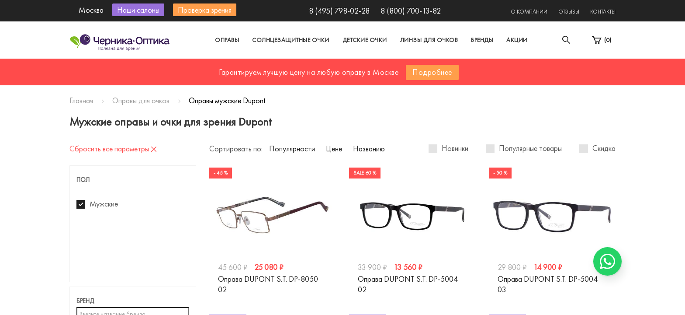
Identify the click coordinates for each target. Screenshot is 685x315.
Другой (382, 67)
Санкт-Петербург (322, 67)
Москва (261, 67)
